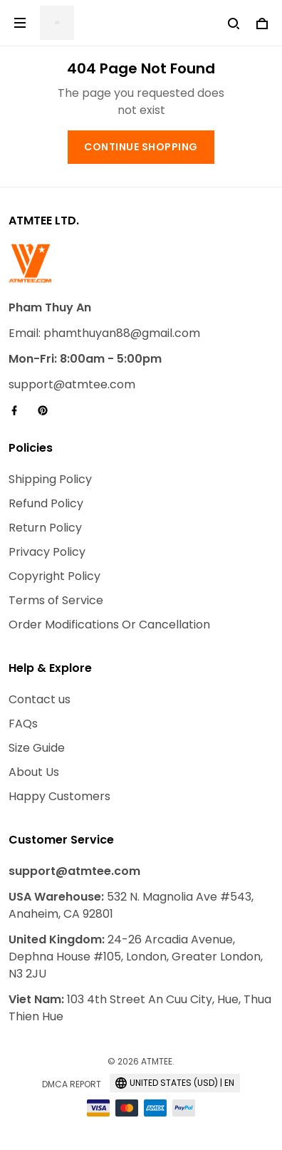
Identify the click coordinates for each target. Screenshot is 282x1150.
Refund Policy (46, 503)
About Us (34, 772)
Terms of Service (56, 600)
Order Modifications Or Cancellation (109, 624)
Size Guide (37, 748)
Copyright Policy (54, 576)
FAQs (23, 723)
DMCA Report (71, 1084)
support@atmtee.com (72, 384)
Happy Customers (59, 796)
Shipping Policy (50, 479)
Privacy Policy (47, 552)
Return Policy (45, 527)
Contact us (39, 699)
